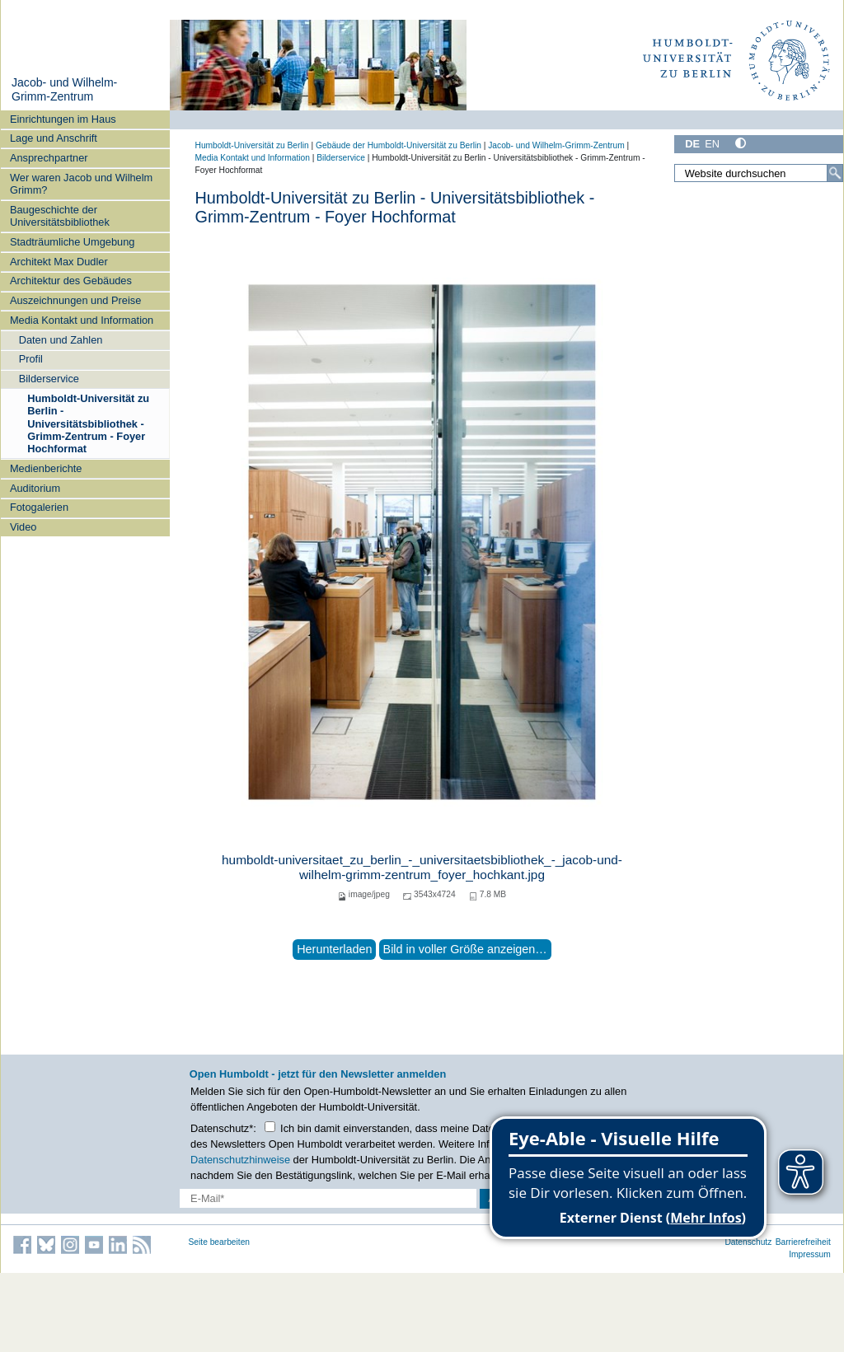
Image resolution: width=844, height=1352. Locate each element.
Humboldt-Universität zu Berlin (252, 145)
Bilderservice (49, 378)
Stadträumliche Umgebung (72, 242)
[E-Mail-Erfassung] (328, 1198)
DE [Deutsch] (692, 144)
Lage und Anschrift (53, 138)
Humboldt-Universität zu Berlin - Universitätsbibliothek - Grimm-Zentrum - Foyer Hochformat (88, 423)
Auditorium (35, 488)
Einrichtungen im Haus (63, 119)
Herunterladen (334, 949)
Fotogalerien (39, 507)
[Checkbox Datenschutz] (270, 1126)
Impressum (810, 1254)
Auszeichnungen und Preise (75, 300)
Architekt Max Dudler (59, 261)
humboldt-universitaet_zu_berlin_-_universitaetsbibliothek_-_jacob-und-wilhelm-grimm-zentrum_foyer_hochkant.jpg (422, 867)
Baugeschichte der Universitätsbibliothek (60, 216)
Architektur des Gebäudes (71, 280)
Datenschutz (747, 1242)
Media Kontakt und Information (81, 320)
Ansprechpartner (49, 158)
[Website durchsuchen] (758, 173)
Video (23, 527)
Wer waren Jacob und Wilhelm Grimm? (81, 183)
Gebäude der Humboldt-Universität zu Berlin (398, 145)
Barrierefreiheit (803, 1242)
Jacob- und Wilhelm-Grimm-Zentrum (64, 90)
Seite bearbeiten (220, 1242)
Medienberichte (46, 468)
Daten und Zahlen (61, 340)
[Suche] (835, 173)
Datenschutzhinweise (240, 1159)
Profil (31, 359)
